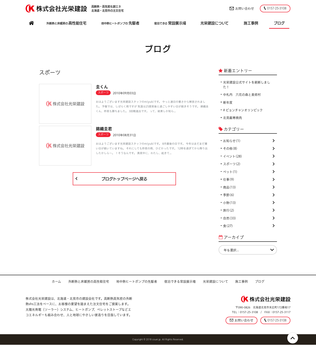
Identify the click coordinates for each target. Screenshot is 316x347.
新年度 (228, 103)
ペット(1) (249, 173)
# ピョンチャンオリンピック (243, 111)
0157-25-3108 (275, 8)
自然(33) (249, 220)
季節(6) (249, 196)
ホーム (56, 284)
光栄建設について (215, 284)
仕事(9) (249, 181)
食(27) (249, 228)
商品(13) (249, 189)
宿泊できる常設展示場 (180, 284)
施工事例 (241, 284)
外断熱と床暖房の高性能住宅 (88, 284)
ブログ (259, 284)
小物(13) (249, 204)
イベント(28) (249, 157)
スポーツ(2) (249, 165)
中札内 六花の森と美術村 (242, 95)
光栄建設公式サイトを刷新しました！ (246, 84)
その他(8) (249, 149)
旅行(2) (249, 212)
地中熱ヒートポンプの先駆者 (136, 284)
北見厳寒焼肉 (232, 118)
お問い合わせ (241, 9)
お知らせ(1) (249, 142)
